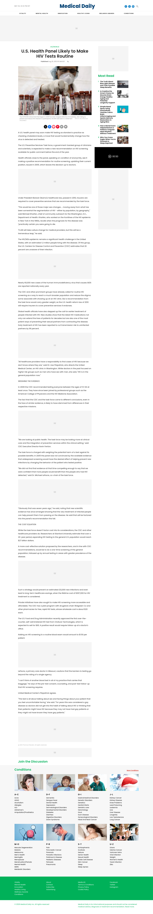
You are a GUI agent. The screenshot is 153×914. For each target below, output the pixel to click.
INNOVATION (63, 13)
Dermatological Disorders (56, 807)
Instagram (114, 887)
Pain (48, 847)
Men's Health (20, 855)
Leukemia (113, 807)
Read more (129, 907)
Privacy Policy (83, 887)
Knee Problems (116, 803)
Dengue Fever (51, 800)
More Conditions (133, 770)
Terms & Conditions (86, 885)
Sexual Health (83, 857)
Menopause (19, 859)
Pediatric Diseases (53, 859)
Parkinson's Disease (54, 857)
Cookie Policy (83, 889)
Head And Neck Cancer (87, 819)
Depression (50, 805)
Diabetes (49, 812)
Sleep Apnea (83, 867)
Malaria (18, 850)
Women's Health (116, 859)
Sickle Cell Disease (85, 859)
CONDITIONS (129, 13)
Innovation (19, 887)
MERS (17, 867)
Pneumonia (50, 864)
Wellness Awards (106, 13)
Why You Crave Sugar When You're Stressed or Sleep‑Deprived (108, 140)
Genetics (81, 803)
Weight (112, 857)
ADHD (17, 800)
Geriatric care (83, 807)
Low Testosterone (117, 817)
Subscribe (50, 887)
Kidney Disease (116, 800)
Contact (49, 885)
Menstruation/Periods (23, 862)
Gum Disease (83, 815)
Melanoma (19, 852)
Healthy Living (20, 889)
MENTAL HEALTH (42, 13)
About (48, 882)
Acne (17, 798)
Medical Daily (77, 6)
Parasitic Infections (54, 855)
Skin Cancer (83, 862)
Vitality (17, 882)
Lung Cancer (115, 819)
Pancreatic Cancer (53, 850)
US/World (54, 47)
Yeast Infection (116, 862)
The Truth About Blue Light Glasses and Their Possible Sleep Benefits (107, 84)
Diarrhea (49, 815)
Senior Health (83, 855)
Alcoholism (19, 803)
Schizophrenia (83, 847)
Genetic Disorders (85, 800)
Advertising (50, 889)
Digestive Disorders (54, 817)
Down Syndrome (53, 819)
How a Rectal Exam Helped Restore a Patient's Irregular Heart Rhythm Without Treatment (108, 130)
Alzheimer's (19, 810)
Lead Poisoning (116, 805)
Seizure (81, 852)
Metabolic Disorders (22, 869)
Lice (111, 810)
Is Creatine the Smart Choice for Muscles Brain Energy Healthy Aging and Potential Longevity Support (107, 97)
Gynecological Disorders (88, 817)
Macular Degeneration (24, 847)
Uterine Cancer (116, 850)
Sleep (80, 864)
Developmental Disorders (56, 810)
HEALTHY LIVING (83, 13)
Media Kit (81, 882)
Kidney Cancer (116, 798)
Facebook (114, 882)
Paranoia (50, 852)
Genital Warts (83, 805)
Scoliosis (81, 850)
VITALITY (22, 13)
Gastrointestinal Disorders (88, 798)
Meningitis (19, 857)
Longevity (113, 815)
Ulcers (112, 847)
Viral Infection (115, 855)
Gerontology (83, 810)
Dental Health (51, 803)
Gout (80, 812)
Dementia (50, 798)
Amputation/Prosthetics (24, 812)
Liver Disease (115, 812)
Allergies (18, 805)
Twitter (112, 885)
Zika (111, 864)
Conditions (23, 769)
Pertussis (49, 862)
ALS (16, 807)
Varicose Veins (116, 852)
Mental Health (20, 864)
